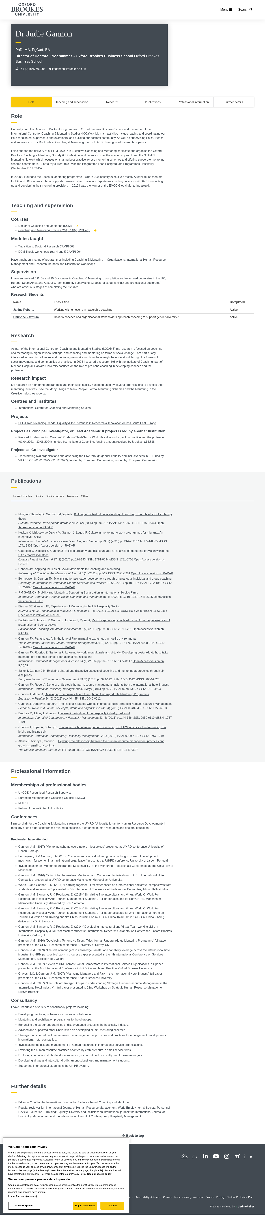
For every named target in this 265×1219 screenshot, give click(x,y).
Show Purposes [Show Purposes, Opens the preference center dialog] (24, 1205)
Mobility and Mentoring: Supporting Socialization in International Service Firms (88, 592)
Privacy (220, 1197)
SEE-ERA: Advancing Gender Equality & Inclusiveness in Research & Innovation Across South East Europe (87, 423)
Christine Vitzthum (26, 317)
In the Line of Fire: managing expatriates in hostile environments (95, 638)
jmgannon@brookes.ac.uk (67, 68)
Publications (153, 102)
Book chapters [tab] (55, 496)
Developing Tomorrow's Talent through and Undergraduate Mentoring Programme (97, 694)
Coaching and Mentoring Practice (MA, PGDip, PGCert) (57, 230)
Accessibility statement (148, 1197)
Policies (210, 1197)
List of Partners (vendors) (22, 1196)
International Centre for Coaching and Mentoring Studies (54, 407)
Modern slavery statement (188, 1197)
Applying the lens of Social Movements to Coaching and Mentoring (77, 569)
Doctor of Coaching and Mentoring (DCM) (48, 225)
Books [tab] (39, 496)
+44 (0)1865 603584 (31, 68)
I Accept (112, 1205)
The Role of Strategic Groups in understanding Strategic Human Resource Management (115, 703)
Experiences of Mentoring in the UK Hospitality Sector (85, 606)
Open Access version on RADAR (54, 545)
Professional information (193, 102)
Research (112, 102)
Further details (234, 102)
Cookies (167, 1197)
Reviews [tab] (72, 496)
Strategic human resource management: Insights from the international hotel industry (115, 684)
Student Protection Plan (240, 1197)
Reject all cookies (85, 1205)
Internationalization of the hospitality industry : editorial (95, 713)
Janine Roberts (23, 309)
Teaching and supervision (72, 102)
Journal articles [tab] (22, 496)
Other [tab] (84, 496)
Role (31, 102)
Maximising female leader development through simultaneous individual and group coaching (113, 578)
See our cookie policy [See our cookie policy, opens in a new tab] (99, 1174)
